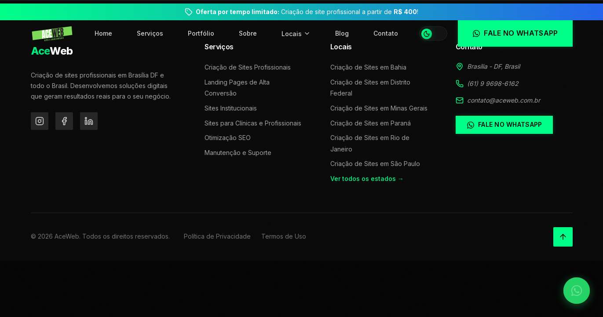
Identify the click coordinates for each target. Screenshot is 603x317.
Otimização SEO (228, 137)
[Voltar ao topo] (563, 237)
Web (52, 50)
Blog (342, 33)
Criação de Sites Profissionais (248, 67)
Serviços (150, 33)
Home (103, 33)
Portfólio (201, 33)
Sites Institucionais (231, 108)
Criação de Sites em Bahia (368, 67)
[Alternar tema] (433, 33)
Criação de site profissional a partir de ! (307, 11)
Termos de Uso (283, 236)
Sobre (248, 33)
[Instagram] (39, 121)
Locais (296, 33)
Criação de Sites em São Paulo (375, 163)
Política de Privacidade (217, 236)
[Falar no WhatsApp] (576, 290)
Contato (385, 33)
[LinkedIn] (89, 121)
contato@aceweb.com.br (503, 100)
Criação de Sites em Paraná (370, 123)
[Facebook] (64, 121)
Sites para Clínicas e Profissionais (253, 123)
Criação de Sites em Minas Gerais (379, 108)
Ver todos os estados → (367, 178)
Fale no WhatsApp (504, 125)
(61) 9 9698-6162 (493, 83)
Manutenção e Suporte (238, 152)
